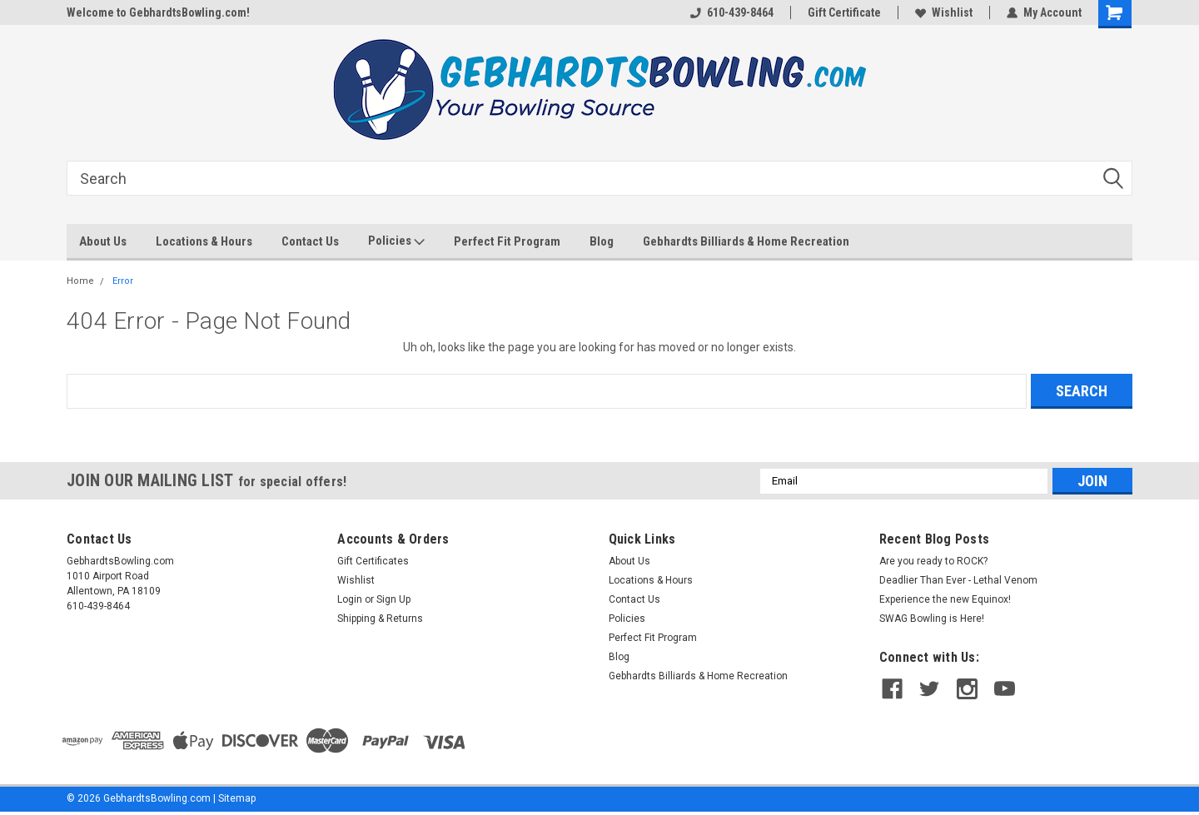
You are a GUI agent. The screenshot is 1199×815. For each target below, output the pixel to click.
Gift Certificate (844, 12)
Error (122, 281)
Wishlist (944, 12)
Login (349, 599)
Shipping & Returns (380, 618)
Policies (396, 241)
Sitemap (237, 798)
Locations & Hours (204, 241)
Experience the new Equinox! (945, 599)
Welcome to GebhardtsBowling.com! (158, 12)
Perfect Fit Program (507, 241)
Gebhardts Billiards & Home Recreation (746, 241)
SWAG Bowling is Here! (931, 618)
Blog (602, 241)
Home (80, 281)
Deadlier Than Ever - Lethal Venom (958, 580)
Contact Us (310, 241)
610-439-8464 (732, 12)
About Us (103, 241)
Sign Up (393, 599)
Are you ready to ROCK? (934, 561)
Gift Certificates (373, 561)
